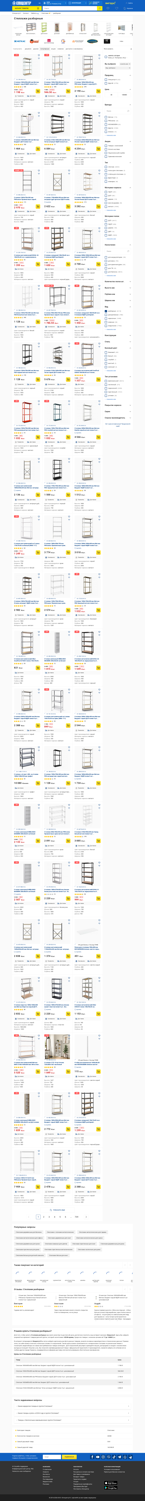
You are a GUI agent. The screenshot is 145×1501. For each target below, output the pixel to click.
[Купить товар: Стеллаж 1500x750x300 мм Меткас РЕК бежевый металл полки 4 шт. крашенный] (98, 610)
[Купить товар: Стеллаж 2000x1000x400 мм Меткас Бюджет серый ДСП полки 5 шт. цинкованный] (98, 1187)
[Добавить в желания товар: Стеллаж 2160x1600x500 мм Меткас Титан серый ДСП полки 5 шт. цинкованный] (69, 343)
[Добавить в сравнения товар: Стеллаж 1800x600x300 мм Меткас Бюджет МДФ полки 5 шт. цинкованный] (99, 462)
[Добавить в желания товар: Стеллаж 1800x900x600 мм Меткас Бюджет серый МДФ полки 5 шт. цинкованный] (69, 1093)
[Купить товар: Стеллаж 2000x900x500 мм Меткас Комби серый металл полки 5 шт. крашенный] (98, 437)
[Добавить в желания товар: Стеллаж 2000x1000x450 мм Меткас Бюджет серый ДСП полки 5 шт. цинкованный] (99, 689)
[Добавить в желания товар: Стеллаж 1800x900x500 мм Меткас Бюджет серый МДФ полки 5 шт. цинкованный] (69, 1151)
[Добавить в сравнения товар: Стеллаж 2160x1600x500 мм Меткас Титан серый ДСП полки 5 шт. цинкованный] (69, 346)
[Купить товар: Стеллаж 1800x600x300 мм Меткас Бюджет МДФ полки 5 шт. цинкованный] (98, 495)
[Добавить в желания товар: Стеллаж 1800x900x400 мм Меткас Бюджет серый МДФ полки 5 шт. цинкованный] (38, 55)
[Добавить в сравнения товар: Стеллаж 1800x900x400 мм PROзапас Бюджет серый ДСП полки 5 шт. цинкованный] (99, 58)
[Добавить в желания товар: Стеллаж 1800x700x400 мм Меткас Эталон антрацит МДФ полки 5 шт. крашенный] (38, 574)
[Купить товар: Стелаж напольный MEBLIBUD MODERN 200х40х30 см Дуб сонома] (38, 1129)
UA (39, 3)
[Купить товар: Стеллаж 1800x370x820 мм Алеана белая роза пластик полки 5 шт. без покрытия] (68, 898)
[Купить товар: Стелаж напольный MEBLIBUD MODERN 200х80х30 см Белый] (38, 898)
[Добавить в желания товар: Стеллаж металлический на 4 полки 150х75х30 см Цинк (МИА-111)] (69, 689)
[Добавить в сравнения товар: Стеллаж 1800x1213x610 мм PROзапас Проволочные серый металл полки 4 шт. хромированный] (38, 1154)
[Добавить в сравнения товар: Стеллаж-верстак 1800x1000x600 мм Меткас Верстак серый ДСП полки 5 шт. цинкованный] (38, 981)
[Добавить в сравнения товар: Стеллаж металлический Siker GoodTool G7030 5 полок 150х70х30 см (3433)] (38, 635)
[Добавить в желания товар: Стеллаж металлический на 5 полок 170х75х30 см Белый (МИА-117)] (38, 516)
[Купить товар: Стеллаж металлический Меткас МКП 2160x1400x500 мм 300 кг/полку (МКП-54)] (38, 1071)
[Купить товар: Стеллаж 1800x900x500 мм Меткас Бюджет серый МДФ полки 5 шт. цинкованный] (68, 1187)
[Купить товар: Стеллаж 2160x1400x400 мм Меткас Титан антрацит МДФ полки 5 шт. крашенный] (68, 149)
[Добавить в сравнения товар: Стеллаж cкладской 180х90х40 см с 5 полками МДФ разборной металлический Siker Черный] (69, 231)
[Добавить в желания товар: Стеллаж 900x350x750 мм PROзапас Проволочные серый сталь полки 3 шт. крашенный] (69, 286)
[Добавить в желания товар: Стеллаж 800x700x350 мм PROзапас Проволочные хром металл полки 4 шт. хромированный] (69, 805)
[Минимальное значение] (111, 95)
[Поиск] (99, 8)
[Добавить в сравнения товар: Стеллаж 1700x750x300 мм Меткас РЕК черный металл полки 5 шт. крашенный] (69, 462)
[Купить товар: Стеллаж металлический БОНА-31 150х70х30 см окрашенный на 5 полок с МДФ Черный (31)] (98, 898)
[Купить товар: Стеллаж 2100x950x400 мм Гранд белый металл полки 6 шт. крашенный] (98, 841)
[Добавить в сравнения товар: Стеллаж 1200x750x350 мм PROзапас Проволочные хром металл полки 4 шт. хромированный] (69, 577)
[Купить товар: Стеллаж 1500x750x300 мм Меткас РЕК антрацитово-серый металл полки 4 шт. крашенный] (68, 783)
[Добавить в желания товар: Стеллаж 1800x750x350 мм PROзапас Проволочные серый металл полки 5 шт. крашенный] (38, 170)
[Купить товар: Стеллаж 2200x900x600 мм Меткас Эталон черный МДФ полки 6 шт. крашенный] (98, 149)
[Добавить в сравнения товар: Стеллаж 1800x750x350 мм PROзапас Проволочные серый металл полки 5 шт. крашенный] (38, 173)
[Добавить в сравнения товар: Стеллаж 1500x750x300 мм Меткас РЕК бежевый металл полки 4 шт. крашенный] (99, 577)
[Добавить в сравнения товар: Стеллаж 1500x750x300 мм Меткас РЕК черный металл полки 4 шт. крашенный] (38, 346)
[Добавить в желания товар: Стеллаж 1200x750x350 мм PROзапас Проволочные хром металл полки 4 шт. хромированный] (69, 574)
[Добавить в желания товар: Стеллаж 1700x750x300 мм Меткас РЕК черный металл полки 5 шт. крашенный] (69, 459)
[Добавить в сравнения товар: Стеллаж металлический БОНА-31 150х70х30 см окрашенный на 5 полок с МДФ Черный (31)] (99, 865)
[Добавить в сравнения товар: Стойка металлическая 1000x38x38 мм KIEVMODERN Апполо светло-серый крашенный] (99, 1038)
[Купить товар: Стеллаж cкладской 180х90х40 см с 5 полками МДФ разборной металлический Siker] (98, 322)
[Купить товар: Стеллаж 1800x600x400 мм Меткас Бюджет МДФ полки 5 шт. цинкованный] (98, 783)
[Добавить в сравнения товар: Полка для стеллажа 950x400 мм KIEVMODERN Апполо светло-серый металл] (99, 923)
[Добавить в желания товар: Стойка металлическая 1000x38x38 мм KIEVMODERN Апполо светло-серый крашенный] (99, 1035)
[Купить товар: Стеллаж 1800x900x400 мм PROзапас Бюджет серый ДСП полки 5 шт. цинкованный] (98, 91)
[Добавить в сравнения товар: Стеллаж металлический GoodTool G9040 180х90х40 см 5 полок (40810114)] (99, 346)
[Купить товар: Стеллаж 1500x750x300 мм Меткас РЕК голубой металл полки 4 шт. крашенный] (68, 437)
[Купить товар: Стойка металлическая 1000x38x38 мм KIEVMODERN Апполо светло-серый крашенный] (98, 1071)
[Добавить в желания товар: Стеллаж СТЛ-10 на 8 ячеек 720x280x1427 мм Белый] (69, 1035)
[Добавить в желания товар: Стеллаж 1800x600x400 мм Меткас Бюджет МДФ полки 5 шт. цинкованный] (99, 747)
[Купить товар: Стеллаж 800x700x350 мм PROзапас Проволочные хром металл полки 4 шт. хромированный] (68, 841)
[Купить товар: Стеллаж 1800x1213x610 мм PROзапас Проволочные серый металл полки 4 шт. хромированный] (38, 1187)
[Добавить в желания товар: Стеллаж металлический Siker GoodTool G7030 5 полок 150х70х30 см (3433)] (38, 632)
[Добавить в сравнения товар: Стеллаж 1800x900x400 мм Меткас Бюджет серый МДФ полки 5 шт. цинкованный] (38, 58)
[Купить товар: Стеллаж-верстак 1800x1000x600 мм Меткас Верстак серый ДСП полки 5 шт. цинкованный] (38, 1014)
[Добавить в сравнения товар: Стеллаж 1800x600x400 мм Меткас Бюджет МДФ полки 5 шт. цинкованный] (99, 750)
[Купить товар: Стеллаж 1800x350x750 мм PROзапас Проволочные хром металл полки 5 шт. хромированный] (68, 552)
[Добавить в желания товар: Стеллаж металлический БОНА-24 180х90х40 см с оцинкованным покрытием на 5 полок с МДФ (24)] (38, 228)
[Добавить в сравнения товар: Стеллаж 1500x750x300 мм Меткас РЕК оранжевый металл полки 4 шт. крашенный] (38, 404)
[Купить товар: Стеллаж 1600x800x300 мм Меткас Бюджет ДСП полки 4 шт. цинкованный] (38, 149)
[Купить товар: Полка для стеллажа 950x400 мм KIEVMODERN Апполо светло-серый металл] (98, 956)
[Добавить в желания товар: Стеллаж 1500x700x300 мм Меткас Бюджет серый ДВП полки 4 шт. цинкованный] (69, 55)
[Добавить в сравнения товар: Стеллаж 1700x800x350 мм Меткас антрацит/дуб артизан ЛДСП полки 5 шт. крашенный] (69, 173)
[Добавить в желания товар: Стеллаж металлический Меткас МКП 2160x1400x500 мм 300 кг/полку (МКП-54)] (38, 1035)
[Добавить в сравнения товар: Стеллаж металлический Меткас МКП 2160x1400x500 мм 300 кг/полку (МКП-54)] (38, 1038)
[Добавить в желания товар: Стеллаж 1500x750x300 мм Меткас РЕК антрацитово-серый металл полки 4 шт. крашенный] (69, 747)
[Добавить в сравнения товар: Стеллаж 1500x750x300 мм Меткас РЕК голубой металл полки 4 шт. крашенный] (69, 404)
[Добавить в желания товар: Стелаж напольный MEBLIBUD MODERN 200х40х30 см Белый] (69, 632)
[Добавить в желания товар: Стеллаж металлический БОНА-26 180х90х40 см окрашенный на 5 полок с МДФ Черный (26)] (99, 632)
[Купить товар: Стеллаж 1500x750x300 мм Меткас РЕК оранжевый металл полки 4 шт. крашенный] (38, 437)
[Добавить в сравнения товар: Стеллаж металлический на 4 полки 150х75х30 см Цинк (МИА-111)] (69, 692)
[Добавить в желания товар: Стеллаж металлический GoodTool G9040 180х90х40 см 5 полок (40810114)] (99, 343)
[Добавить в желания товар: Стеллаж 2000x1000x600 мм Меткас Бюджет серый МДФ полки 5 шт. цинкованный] (99, 516)
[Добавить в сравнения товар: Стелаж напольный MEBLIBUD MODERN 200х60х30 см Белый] (38, 808)
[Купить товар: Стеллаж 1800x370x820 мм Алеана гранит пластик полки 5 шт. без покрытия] (68, 1014)
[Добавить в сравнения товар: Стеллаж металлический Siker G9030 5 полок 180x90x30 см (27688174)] (99, 981)
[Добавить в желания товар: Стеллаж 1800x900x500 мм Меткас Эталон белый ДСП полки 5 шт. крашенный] (99, 170)
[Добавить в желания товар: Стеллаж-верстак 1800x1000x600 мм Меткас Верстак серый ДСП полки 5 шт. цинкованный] (38, 978)
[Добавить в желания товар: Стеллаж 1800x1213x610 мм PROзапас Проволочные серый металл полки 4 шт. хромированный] (38, 1151)
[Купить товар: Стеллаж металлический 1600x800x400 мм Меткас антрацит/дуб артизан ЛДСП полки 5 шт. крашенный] (38, 956)
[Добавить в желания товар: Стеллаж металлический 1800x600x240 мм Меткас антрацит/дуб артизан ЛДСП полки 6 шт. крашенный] (38, 459)
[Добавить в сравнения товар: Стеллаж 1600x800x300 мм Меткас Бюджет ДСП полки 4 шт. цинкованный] (38, 116)
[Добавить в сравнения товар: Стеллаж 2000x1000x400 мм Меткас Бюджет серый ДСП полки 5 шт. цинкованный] (99, 1154)
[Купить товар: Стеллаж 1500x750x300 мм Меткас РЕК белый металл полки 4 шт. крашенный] (38, 322)
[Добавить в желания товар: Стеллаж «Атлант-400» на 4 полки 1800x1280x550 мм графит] (38, 747)
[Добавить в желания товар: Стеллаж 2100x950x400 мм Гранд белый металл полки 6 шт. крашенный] (99, 805)
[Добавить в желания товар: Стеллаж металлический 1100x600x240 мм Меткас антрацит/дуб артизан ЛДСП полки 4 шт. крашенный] (69, 920)
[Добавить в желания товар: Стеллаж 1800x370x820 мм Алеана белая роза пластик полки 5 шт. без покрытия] (69, 862)
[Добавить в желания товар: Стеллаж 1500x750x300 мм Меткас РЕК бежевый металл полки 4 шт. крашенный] (99, 574)
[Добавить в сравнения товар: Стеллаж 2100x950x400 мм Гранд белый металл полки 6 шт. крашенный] (99, 808)
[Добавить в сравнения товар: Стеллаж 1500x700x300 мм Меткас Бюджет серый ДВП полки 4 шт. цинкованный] (69, 58)
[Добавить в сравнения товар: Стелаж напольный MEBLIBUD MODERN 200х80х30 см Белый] (38, 865)
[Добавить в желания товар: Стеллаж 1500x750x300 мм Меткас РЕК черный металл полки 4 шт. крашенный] (38, 343)
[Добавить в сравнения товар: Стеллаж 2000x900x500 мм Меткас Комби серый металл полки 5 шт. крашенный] (99, 404)
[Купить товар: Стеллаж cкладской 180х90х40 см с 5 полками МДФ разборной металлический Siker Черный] (68, 264)
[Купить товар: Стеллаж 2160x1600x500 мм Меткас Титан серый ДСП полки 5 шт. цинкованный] (68, 379)
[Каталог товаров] (27, 8)
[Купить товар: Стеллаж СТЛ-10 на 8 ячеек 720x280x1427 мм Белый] (68, 1071)
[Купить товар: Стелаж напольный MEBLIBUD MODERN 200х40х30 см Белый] (68, 668)
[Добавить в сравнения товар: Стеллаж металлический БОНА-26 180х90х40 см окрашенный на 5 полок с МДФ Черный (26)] (99, 635)
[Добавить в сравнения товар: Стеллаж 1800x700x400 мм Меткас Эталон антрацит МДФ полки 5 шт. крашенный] (38, 577)
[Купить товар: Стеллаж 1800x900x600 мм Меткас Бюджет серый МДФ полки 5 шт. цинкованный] (68, 1129)
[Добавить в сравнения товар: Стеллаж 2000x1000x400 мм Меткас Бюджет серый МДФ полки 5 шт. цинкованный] (38, 692)
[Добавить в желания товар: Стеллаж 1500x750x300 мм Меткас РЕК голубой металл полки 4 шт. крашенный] (69, 401)
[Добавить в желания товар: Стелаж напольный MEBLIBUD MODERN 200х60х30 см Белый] (38, 805)
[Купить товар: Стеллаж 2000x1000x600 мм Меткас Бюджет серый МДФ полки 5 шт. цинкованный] (98, 552)
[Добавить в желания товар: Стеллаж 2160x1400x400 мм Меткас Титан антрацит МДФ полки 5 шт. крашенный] (69, 113)
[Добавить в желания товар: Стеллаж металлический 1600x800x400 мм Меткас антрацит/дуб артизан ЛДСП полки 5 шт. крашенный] (38, 920)
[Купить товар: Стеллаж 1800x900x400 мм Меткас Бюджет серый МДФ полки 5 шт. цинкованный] (38, 91)
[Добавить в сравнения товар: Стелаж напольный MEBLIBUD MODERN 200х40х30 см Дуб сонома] (38, 1096)
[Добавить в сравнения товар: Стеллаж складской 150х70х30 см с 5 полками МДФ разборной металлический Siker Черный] (99, 1096)
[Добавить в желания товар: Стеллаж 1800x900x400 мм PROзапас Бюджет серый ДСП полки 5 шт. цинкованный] (99, 55)
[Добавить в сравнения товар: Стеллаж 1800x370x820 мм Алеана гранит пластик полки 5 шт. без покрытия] (69, 981)
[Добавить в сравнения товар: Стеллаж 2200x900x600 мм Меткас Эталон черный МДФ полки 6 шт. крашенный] (99, 116)
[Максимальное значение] (124, 95)
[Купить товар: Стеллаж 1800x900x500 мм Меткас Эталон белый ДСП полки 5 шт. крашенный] (98, 206)
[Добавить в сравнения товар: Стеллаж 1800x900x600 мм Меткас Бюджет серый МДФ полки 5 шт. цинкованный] (69, 1096)
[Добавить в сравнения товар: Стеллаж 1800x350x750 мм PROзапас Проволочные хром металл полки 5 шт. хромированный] (69, 519)
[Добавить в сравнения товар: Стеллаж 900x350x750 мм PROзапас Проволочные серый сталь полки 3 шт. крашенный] (69, 289)
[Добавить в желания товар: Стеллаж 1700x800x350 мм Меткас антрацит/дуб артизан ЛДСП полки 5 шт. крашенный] (69, 170)
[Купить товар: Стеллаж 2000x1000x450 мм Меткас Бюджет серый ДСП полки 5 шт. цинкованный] (98, 725)
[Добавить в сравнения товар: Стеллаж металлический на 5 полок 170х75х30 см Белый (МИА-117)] (38, 519)
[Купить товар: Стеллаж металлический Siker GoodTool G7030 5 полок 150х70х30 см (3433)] (38, 668)
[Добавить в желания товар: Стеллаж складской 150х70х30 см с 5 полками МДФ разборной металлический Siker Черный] (99, 1093)
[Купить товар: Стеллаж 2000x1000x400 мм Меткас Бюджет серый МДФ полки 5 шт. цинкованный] (38, 725)
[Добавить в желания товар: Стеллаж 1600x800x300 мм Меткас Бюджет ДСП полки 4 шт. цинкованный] (38, 113)
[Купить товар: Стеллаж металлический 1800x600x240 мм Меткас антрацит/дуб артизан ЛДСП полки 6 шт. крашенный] (38, 495)
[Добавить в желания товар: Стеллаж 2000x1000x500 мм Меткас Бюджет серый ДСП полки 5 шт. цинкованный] (99, 228)
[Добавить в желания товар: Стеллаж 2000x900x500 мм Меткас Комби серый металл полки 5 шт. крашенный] (99, 401)
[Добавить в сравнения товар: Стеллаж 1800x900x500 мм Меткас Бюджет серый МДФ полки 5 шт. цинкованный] (69, 1154)
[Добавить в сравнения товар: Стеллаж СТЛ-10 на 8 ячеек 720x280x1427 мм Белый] (69, 1038)
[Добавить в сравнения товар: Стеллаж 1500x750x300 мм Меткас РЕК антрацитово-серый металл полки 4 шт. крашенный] (69, 750)
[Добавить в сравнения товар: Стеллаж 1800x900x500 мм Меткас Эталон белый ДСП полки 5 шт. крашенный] (99, 173)
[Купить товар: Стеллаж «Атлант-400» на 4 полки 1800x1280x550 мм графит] (38, 783)
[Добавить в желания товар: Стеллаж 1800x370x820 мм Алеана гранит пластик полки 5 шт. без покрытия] (69, 978)
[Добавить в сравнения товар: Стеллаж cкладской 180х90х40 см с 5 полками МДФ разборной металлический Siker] (99, 289)
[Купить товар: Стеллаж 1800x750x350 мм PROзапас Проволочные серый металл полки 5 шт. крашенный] (38, 206)
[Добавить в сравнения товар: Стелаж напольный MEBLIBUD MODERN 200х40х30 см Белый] (69, 635)
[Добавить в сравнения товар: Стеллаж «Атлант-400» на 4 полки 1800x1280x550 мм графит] (38, 750)
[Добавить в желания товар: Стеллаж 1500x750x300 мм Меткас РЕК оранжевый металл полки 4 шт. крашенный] (38, 401)
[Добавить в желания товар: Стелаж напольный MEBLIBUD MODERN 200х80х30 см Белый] (38, 862)
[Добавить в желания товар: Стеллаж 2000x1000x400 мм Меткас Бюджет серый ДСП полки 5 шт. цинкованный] (99, 1151)
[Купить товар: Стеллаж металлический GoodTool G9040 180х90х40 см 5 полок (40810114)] (98, 379)
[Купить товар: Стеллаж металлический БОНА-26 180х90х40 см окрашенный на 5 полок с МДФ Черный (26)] (98, 668)
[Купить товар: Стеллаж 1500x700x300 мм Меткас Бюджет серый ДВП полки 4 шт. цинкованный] (68, 91)
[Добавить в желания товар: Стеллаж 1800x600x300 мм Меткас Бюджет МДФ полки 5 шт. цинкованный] (99, 459)
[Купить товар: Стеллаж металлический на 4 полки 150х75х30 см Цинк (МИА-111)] (68, 725)
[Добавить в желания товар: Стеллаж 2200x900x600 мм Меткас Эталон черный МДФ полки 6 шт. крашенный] (99, 113)
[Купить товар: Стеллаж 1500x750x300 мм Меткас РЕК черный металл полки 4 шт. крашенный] (38, 379)
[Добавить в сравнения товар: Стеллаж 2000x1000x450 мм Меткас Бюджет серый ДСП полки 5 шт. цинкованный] (99, 692)
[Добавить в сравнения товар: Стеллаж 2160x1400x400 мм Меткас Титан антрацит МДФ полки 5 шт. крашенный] (69, 116)
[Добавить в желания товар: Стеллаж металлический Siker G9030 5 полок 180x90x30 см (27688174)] (99, 978)
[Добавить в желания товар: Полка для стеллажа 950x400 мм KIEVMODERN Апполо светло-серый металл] (99, 920)
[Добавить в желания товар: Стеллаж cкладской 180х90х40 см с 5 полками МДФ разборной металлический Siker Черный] (69, 228)
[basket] (128, 8)
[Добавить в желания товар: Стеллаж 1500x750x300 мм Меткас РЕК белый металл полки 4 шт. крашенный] (38, 286)
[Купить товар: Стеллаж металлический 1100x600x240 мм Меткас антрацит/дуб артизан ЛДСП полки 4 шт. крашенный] (68, 956)
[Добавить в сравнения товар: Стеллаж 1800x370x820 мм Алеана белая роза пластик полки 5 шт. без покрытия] (69, 865)
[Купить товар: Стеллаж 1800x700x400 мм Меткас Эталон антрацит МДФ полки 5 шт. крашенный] (38, 610)
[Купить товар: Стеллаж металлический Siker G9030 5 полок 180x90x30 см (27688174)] (98, 1014)
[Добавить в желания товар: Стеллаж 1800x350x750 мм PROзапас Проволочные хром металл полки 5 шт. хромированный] (69, 516)
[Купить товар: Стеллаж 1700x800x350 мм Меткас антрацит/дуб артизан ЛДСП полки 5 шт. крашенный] (68, 206)
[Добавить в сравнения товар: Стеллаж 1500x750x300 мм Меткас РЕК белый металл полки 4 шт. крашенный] (38, 289)
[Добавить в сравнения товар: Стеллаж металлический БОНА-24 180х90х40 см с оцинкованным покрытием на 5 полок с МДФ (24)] (38, 231)
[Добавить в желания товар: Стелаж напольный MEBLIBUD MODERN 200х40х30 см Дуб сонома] (38, 1093)
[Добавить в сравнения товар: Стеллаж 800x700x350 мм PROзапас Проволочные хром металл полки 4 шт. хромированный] (69, 808)
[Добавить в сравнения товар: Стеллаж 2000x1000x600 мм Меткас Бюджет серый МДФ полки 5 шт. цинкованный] (99, 519)
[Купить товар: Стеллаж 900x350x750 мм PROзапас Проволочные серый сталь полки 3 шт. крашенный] (68, 322)
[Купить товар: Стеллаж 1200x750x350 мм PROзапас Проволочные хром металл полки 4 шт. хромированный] (68, 610)
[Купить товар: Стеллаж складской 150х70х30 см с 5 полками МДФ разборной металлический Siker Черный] (98, 1129)
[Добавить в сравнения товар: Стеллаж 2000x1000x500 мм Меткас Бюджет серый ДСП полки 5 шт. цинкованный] (99, 231)
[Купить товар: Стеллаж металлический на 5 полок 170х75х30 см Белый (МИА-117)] (38, 552)
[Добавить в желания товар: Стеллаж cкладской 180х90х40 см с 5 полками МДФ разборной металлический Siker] (99, 286)
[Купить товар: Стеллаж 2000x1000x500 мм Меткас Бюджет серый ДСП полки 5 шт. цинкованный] (98, 264)
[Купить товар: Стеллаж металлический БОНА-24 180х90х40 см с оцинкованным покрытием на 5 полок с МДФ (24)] (38, 264)
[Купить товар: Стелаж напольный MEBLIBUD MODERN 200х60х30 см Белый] (38, 841)
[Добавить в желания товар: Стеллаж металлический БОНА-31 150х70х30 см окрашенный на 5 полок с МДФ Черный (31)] (99, 862)
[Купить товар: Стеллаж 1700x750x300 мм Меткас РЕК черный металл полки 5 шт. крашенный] (68, 495)
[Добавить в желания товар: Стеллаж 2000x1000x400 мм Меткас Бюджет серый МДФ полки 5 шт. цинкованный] (38, 689)
